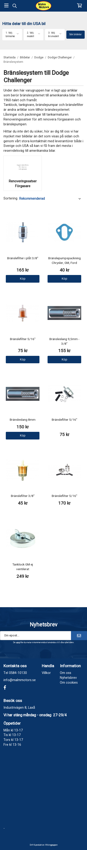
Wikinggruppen (51, 845)
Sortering (10, 198)
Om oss (65, 672)
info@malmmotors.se (19, 680)
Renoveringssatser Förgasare (23, 184)
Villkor (46, 672)
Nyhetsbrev (68, 677)
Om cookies (69, 682)
